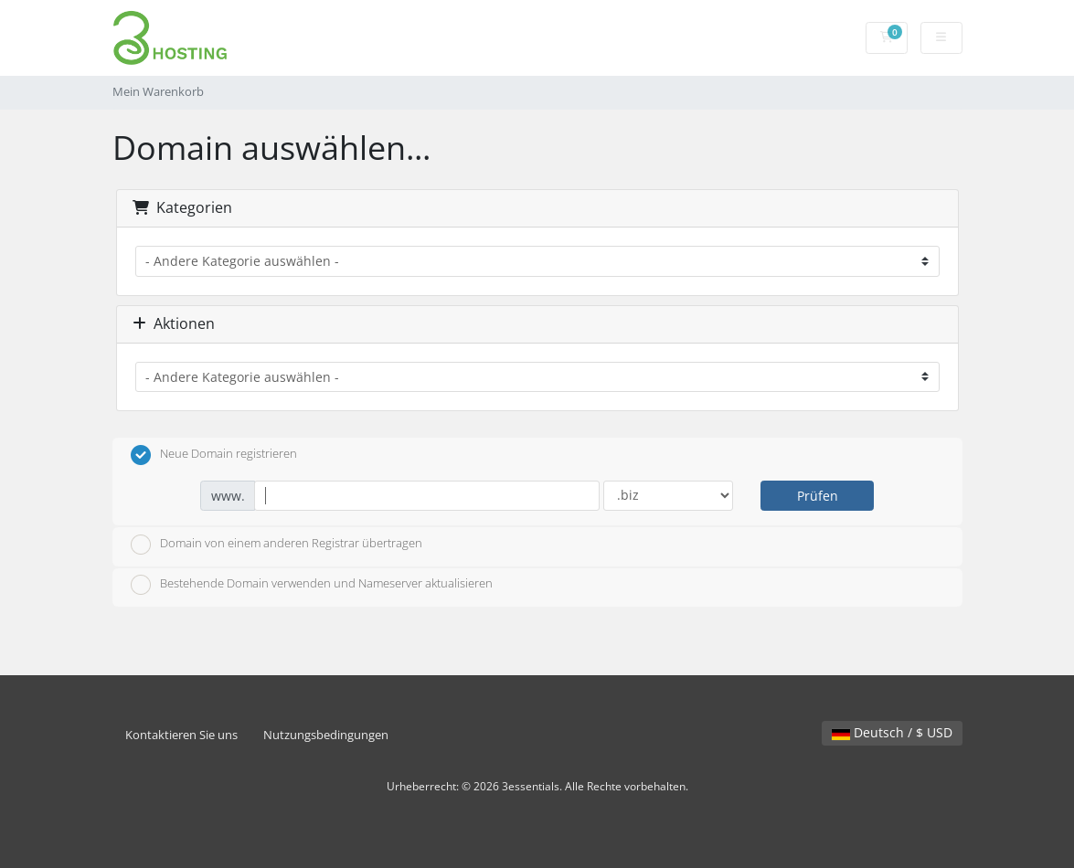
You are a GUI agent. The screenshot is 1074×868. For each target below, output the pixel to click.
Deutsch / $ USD (892, 732)
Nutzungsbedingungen (325, 735)
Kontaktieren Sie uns (181, 735)
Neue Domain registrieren (214, 455)
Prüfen (817, 495)
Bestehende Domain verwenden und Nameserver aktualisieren (312, 585)
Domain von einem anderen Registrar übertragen (276, 545)
